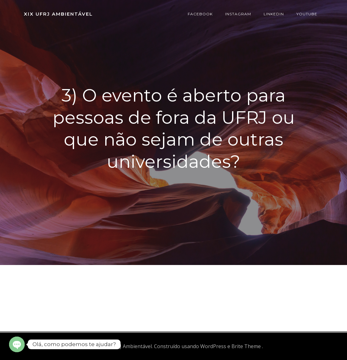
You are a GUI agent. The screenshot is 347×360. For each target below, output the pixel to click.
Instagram (238, 14)
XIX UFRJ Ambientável (58, 14)
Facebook (200, 14)
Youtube (306, 14)
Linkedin (274, 14)
